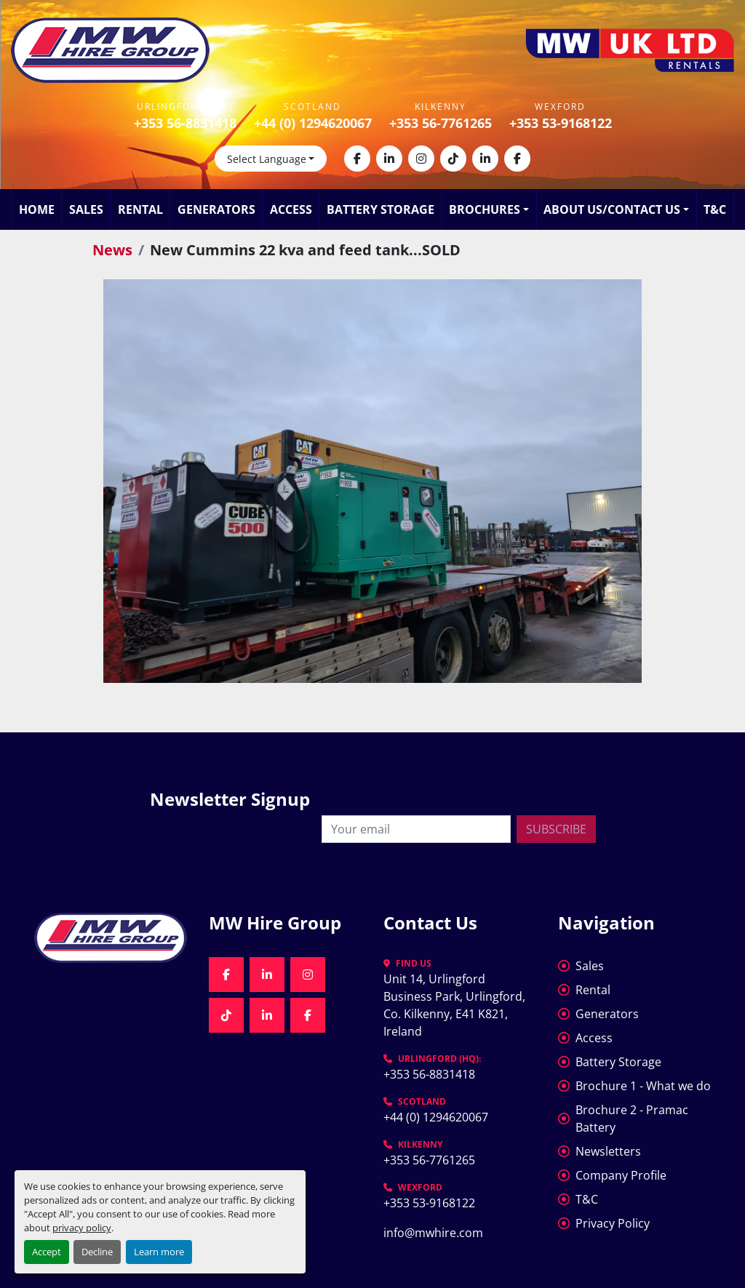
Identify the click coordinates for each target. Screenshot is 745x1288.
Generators (216, 209)
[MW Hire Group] (110, 938)
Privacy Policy (612, 1223)
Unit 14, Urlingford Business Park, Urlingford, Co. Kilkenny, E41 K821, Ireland (455, 1005)
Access (291, 209)
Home (37, 209)
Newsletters (608, 1151)
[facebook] (357, 158)
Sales (86, 209)
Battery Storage (380, 209)
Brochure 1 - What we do (643, 1086)
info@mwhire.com (433, 1233)
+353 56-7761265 (440, 123)
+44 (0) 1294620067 (313, 123)
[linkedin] (389, 158)
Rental (140, 209)
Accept (46, 1251)
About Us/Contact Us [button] (611, 209)
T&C (715, 209)
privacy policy (81, 1227)
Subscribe (556, 829)
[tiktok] (453, 158)
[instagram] (421, 158)
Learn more (159, 1251)
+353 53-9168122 (560, 123)
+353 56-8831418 (185, 123)
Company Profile (620, 1175)
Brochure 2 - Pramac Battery (631, 1118)
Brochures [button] (484, 209)
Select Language (266, 159)
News (112, 250)
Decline (97, 1251)
